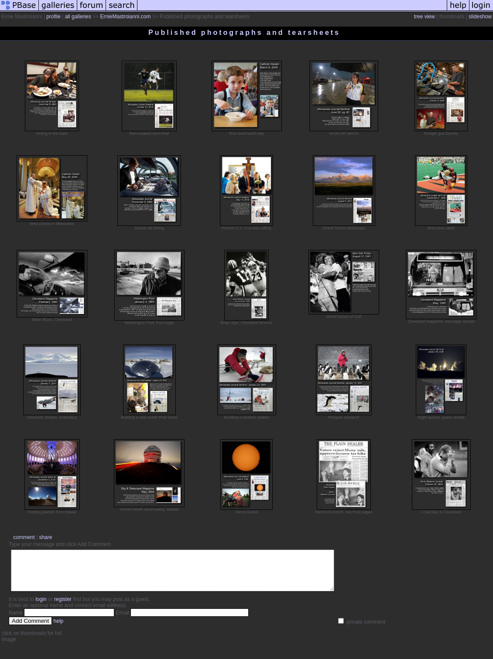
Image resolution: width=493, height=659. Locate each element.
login (40, 607)
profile (53, 17)
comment (23, 537)
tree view (424, 17)
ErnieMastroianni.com (125, 17)
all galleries (78, 17)
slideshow (480, 17)
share (45, 537)
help (59, 629)
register (63, 607)
